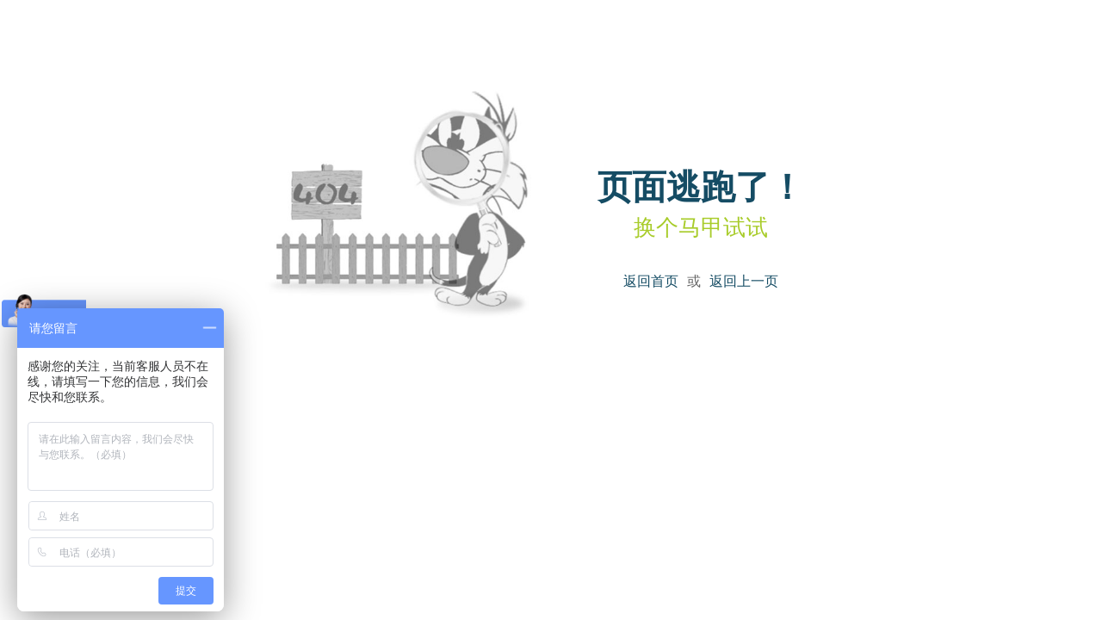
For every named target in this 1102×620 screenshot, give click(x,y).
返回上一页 (743, 281)
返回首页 (650, 281)
